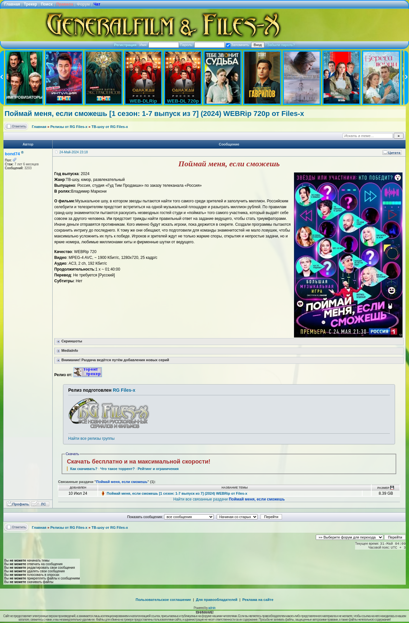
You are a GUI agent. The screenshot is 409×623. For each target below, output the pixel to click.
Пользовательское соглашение (163, 600)
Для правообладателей (216, 600)
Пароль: (202, 45)
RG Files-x (124, 390)
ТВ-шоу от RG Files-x (109, 127)
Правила (64, 4)
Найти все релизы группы (91, 438)
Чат (97, 4)
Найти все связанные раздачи (229, 499)
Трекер (30, 4)
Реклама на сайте (258, 600)
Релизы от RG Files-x (68, 127)
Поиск (47, 4)
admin (211, 608)
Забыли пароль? (281, 45)
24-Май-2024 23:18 (73, 152)
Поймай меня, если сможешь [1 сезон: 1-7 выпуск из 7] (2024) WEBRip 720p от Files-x (154, 113)
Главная (12, 4)
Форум (83, 4)
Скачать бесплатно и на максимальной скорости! (139, 461)
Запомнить (237, 45)
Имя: (159, 45)
